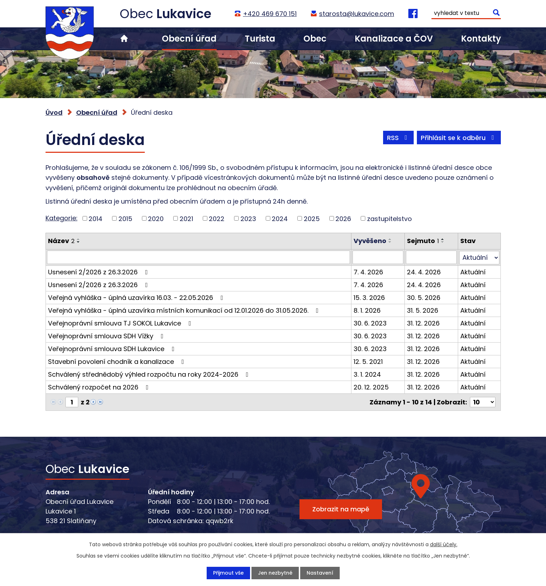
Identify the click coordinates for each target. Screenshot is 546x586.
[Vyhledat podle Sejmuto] (431, 257)
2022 (216, 218)
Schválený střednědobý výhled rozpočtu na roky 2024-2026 (149, 374)
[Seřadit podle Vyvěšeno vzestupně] (390, 239)
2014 (95, 218)
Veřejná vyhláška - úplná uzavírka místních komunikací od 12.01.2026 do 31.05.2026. (185, 310)
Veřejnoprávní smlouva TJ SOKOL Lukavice (121, 322)
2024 (280, 218)
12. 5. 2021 (368, 361)
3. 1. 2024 (367, 374)
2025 (312, 218)
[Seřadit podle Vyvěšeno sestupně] (390, 242)
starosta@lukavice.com (356, 13)
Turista (260, 38)
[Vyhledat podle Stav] (479, 257)
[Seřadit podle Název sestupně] (79, 242)
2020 (156, 218)
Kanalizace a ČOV (394, 38)
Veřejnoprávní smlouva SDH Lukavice (112, 348)
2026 (343, 218)
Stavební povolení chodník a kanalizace (117, 361)
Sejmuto (423, 240)
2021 (186, 218)
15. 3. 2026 (369, 297)
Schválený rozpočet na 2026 (100, 386)
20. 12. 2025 (371, 386)
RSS (398, 137)
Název (61, 240)
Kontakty (481, 38)
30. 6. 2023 (370, 322)
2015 (125, 218)
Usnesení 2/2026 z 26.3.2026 (99, 271)
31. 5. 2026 (422, 310)
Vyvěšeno (370, 240)
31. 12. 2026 (423, 322)
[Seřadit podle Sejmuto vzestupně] (443, 239)
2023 (248, 218)
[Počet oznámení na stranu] (482, 402)
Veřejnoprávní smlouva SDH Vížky (107, 335)
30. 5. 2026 (423, 297)
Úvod (124, 38)
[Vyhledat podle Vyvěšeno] (377, 257)
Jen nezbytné (275, 572)
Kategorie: (62, 218)
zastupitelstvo (389, 218)
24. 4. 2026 (424, 271)
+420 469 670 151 (270, 13)
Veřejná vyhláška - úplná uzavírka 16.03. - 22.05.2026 (137, 297)
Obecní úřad (189, 38)
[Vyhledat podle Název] (198, 257)
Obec (315, 38)
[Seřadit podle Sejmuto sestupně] (443, 242)
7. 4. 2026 (368, 271)
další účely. (443, 544)
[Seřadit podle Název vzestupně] (79, 239)
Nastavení (320, 572)
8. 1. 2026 (367, 310)
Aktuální (473, 271)
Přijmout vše (228, 572)
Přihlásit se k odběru (459, 137)
